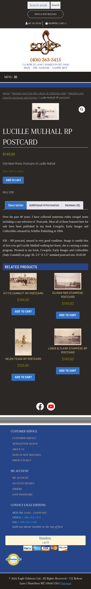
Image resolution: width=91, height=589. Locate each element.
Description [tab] (15, 205)
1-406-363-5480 (27, 522)
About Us (18, 449)
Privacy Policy (21, 460)
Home (6, 93)
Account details (23, 483)
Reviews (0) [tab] (72, 205)
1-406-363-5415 (31, 517)
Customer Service (24, 438)
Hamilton (45, 538)
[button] (8, 77)
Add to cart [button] (23, 312)
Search (55, 5)
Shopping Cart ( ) (56, 23)
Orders (17, 489)
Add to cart (13, 180)
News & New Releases (45, 14)
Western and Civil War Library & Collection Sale (39, 93)
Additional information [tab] (44, 205)
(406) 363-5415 (45, 60)
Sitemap (66, 583)
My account (20, 477)
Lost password (22, 494)
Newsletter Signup (25, 443)
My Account (34, 23)
